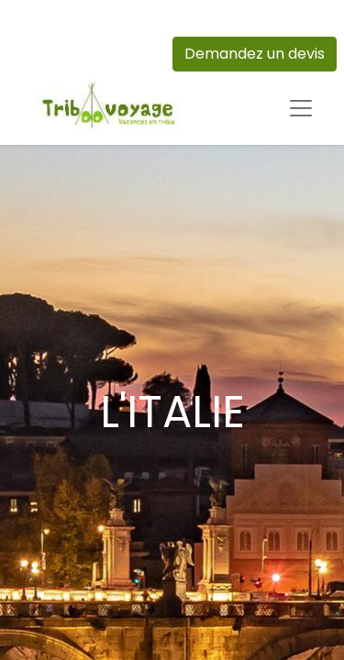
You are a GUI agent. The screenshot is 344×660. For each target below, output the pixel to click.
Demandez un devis (254, 53)
